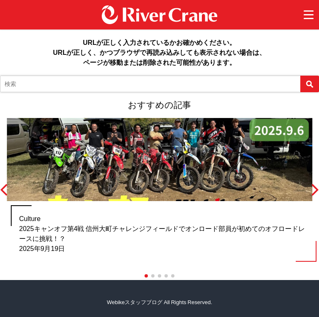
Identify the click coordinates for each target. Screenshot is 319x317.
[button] (146, 276)
